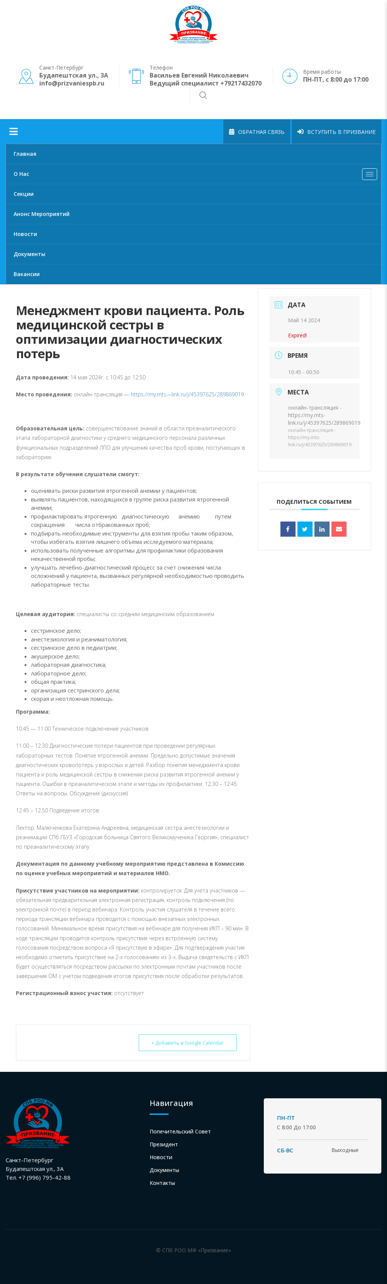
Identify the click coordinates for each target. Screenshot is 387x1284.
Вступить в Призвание (336, 131)
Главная (25, 153)
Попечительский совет (180, 1131)
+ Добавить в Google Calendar (187, 1042)
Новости (25, 234)
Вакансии (27, 274)
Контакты (162, 1182)
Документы (29, 254)
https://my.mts (148, 394)
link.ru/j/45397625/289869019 (208, 394)
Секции (24, 193)
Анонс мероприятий (42, 213)
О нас (197, 176)
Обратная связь (257, 131)
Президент (164, 1144)
